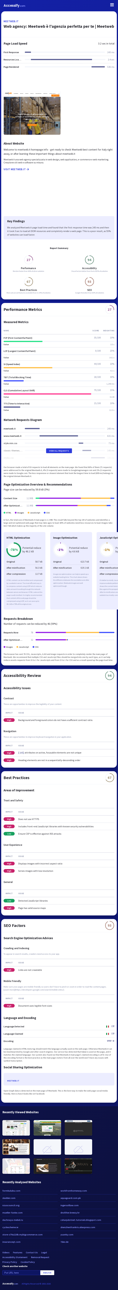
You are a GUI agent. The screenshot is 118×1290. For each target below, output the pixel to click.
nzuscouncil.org (10, 1205)
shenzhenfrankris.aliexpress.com (77, 1227)
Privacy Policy (9, 1261)
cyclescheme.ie (10, 1227)
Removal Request (40, 1257)
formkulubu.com (11, 1190)
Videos (5, 1252)
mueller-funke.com (12, 1212)
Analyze (47, 1272)
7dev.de (64, 1241)
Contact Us (32, 1252)
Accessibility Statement (14, 1257)
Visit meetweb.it (17, 169)
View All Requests (59, 450)
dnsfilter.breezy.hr (70, 1212)
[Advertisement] (59, 81)
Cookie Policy (28, 1261)
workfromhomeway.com (73, 1190)
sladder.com (8, 1197)
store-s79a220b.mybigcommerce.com (22, 1234)
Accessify (14, 5)
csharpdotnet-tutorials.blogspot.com (80, 1219)
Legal (44, 1252)
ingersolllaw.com (69, 1205)
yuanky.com (66, 1234)
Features (17, 1252)
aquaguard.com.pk (70, 1197)
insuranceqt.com (11, 1241)
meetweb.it (11, 21)
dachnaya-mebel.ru (12, 1219)
